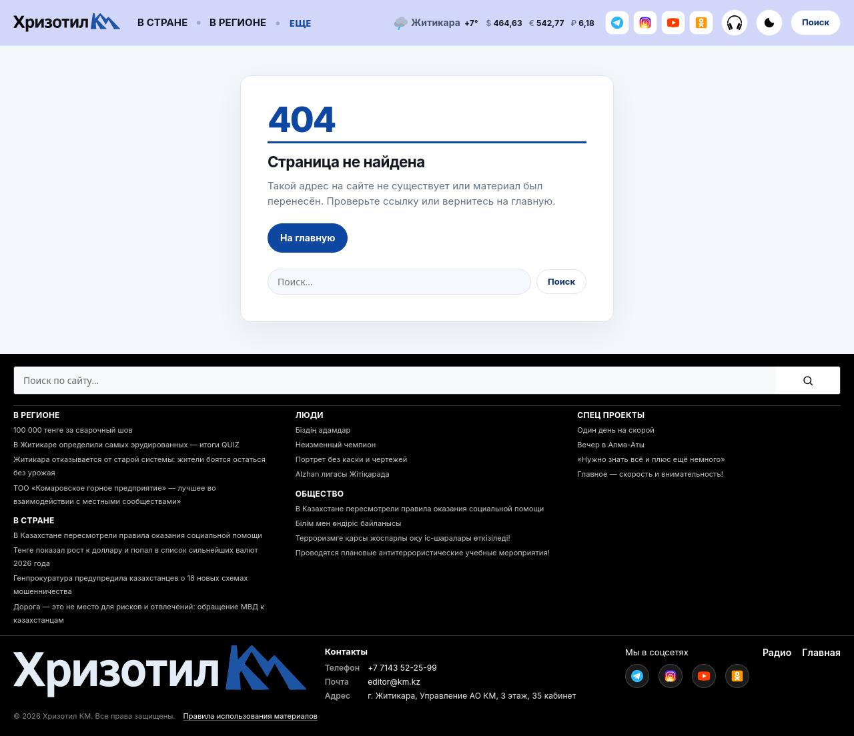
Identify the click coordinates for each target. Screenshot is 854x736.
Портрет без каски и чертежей (352, 459)
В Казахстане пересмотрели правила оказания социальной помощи (137, 535)
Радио (777, 652)
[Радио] (734, 22)
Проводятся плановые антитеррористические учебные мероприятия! (423, 552)
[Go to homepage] (66, 23)
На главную (307, 237)
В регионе (237, 22)
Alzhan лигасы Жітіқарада (343, 474)
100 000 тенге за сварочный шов (73, 430)
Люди (310, 415)
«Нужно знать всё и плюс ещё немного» (651, 459)
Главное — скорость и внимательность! (650, 474)
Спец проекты (611, 415)
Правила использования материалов (250, 716)
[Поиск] (808, 380)
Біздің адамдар (323, 430)
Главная (821, 652)
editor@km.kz (394, 682)
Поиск (815, 22)
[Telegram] (617, 23)
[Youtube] (673, 23)
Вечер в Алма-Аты (611, 444)
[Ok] (701, 23)
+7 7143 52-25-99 (402, 668)
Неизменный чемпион (336, 444)
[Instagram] (645, 23)
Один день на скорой (616, 430)
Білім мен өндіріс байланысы (349, 523)
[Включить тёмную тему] (769, 22)
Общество (320, 494)
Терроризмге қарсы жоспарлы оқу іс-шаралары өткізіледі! (403, 538)
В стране (162, 22)
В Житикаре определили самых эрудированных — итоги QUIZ (126, 444)
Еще (301, 22)
